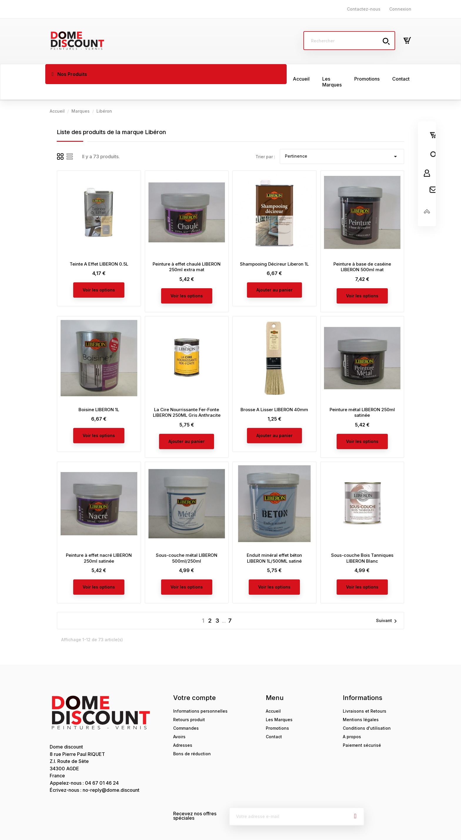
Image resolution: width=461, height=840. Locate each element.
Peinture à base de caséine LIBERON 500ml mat (362, 251)
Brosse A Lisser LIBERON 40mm (274, 394)
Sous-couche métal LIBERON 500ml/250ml (186, 543)
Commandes (186, 712)
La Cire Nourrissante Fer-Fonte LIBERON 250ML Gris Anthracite (187, 397)
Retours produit (189, 704)
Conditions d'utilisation (367, 712)
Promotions (277, 712)
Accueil (273, 695)
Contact (274, 721)
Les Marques (279, 704)
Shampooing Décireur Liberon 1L (274, 248)
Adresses (182, 729)
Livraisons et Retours (364, 695)
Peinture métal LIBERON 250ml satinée (362, 397)
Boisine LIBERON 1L (98, 394)
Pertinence (342, 141)
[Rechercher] (349, 40)
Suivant (387, 605)
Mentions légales (361, 704)
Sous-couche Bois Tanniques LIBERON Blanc (362, 543)
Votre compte (194, 682)
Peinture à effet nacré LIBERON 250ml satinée (99, 543)
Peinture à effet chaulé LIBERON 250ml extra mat (187, 251)
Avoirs (179, 721)
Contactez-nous (363, 8)
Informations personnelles (200, 695)
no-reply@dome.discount (111, 775)
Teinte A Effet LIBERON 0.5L (99, 248)
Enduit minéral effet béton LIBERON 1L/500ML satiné (274, 543)
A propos (352, 721)
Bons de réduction (192, 738)
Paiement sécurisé (362, 729)
